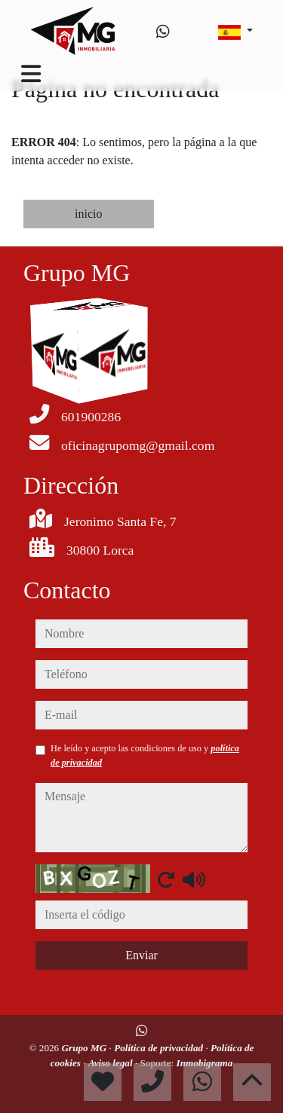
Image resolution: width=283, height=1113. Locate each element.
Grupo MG (85, 1047)
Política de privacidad (159, 1047)
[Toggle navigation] (31, 74)
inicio (88, 213)
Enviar (141, 955)
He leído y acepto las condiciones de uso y (145, 755)
